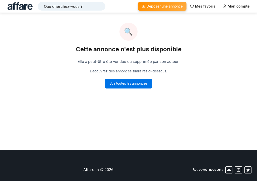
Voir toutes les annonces (128, 83)
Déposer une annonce (162, 6)
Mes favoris (202, 6)
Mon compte (236, 6)
